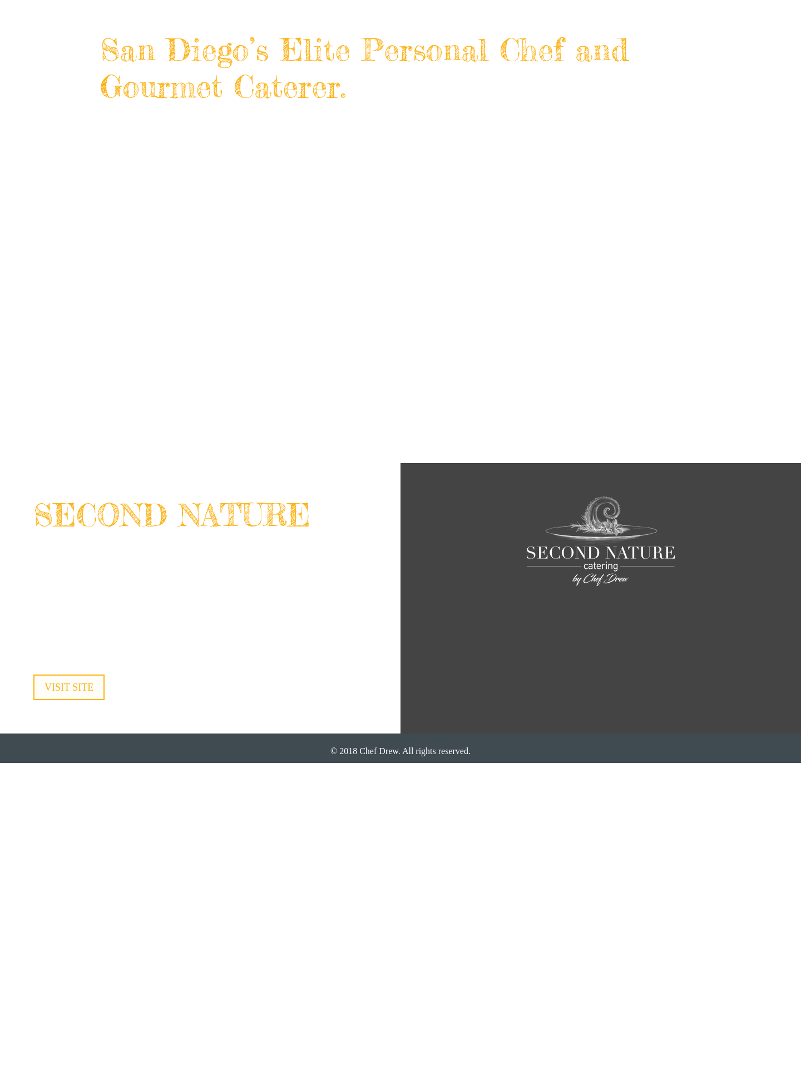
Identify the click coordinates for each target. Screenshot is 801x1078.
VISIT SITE (68, 687)
